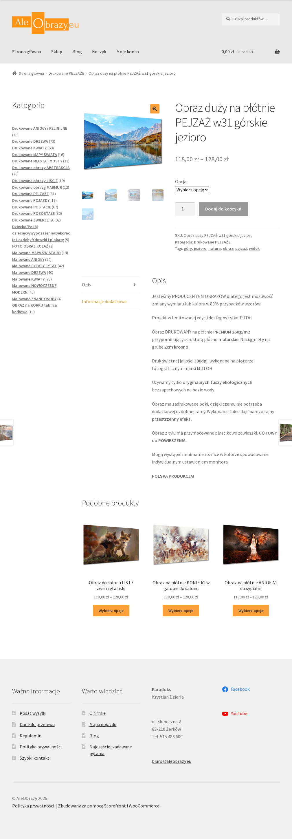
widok (254, 248)
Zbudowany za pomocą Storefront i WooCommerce (108, 806)
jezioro (200, 248)
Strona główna (26, 51)
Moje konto (127, 51)
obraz (228, 248)
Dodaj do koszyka (223, 209)
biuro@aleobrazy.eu (171, 761)
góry (188, 248)
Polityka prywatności (41, 747)
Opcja (180, 181)
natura (214, 248)
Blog (77, 51)
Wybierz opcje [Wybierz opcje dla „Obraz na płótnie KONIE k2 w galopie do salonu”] (180, 610)
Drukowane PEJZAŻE (66, 73)
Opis (86, 284)
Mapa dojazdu (102, 724)
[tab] (111, 285)
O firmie (97, 713)
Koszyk (99, 51)
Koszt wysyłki (33, 713)
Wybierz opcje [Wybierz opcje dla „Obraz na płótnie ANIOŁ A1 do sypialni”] (250, 610)
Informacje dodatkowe (104, 301)
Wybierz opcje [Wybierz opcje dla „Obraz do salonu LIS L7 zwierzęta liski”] (111, 610)
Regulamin (30, 736)
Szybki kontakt (34, 758)
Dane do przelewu (37, 724)
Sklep (56, 51)
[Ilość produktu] (185, 209)
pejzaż (241, 248)
